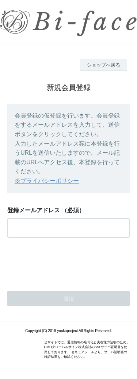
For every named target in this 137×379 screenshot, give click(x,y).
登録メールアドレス (33, 210)
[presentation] (62, 262)
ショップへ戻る (103, 65)
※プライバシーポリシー (47, 181)
